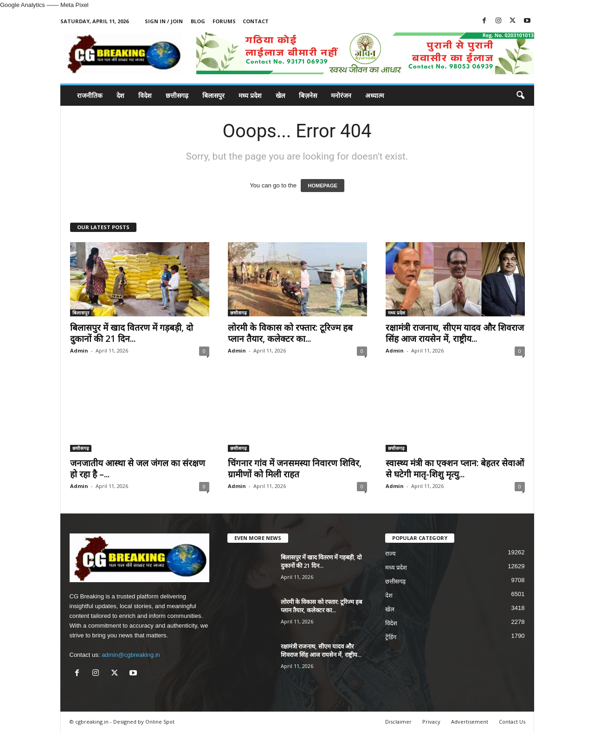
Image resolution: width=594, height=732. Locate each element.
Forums (224, 21)
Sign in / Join (164, 21)
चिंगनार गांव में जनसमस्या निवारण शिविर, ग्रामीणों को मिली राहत (295, 468)
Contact (256, 21)
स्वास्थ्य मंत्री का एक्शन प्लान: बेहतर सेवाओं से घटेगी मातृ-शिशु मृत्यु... (455, 468)
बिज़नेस (308, 95)
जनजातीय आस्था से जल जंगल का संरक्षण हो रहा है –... (137, 468)
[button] (520, 95)
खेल (280, 95)
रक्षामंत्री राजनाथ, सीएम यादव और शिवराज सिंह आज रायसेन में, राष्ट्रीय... (455, 333)
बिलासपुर (213, 95)
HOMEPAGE (322, 185)
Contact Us (512, 721)
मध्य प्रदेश (250, 95)
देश (120, 95)
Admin (79, 350)
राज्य (390, 553)
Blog (198, 21)
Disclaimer (398, 721)
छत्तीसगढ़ (177, 95)
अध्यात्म (374, 95)
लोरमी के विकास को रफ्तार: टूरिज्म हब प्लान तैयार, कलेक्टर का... (290, 333)
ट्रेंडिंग (390, 637)
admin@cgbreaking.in (131, 654)
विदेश (145, 95)
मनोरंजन (341, 95)
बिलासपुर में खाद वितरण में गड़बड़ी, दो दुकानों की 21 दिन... (131, 333)
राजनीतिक (90, 95)
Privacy (431, 721)
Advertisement (469, 721)
